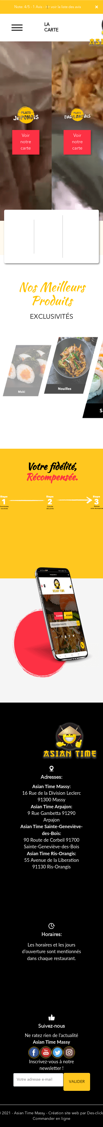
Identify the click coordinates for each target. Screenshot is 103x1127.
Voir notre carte (25, 142)
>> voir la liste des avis (63, 7)
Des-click (95, 1113)
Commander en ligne (51, 1119)
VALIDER (77, 1082)
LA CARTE (51, 28)
